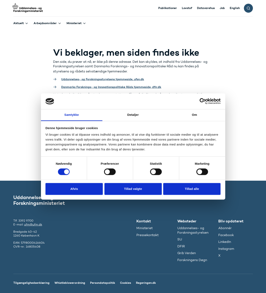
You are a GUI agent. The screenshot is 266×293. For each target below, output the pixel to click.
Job (222, 8)
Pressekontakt (147, 235)
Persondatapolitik (102, 283)
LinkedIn (224, 242)
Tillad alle (192, 188)
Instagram (226, 249)
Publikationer (167, 8)
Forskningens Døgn (192, 260)
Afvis (74, 188)
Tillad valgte (133, 188)
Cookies (125, 283)
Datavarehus (206, 8)
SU (179, 239)
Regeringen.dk (146, 283)
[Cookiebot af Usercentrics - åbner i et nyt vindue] (203, 101)
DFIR (181, 246)
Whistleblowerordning (69, 283)
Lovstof (187, 8)
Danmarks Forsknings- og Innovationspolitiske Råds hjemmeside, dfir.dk (111, 87)
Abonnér (225, 228)
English (235, 8)
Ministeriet (74, 23)
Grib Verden (186, 253)
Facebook (226, 235)
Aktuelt (18, 23)
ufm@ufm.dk (33, 224)
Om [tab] (194, 114)
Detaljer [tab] (133, 114)
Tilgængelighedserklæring (31, 283)
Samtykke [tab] (71, 114)
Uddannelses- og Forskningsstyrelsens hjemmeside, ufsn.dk (102, 79)
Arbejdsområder (45, 23)
